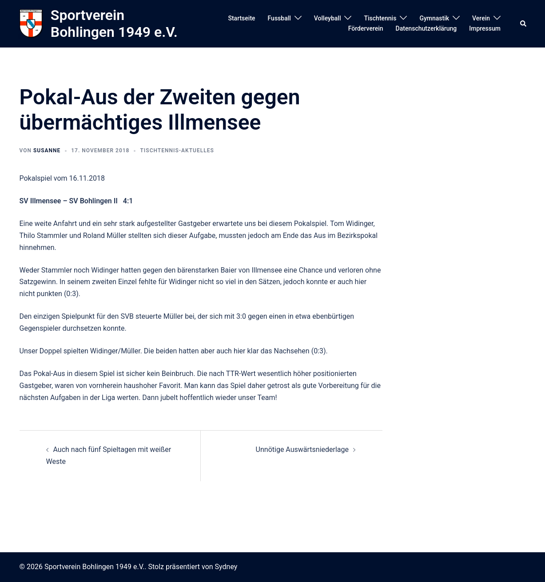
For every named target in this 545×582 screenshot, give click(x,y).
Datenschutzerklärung (426, 28)
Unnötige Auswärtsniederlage (302, 449)
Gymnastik (434, 18)
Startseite (241, 18)
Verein (481, 18)
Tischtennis (380, 18)
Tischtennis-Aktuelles (177, 150)
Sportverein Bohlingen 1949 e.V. (114, 23)
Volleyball (327, 18)
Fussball (279, 18)
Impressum (485, 28)
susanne (46, 150)
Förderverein (365, 28)
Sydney (226, 566)
